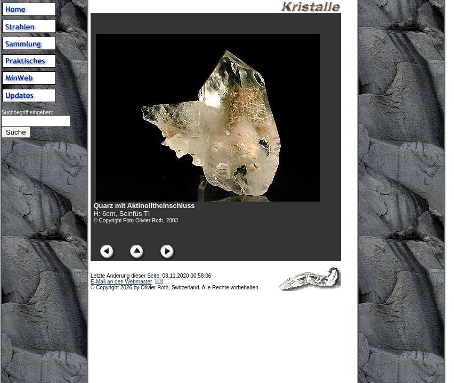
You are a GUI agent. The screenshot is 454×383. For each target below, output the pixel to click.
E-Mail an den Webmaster (121, 282)
